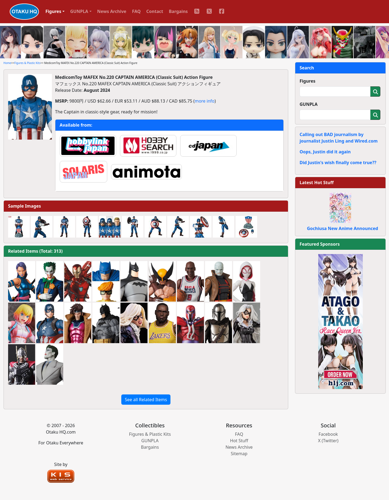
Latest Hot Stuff (317, 182)
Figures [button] (53, 11)
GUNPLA (309, 104)
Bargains (178, 11)
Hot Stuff (239, 441)
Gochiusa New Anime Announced (342, 228)
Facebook (328, 434)
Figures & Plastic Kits (27, 63)
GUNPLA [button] (79, 11)
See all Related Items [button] (146, 400)
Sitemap (239, 454)
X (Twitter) (328, 441)
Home (7, 63)
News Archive (111, 11)
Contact (154, 11)
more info (204, 101)
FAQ (136, 11)
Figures (308, 81)
